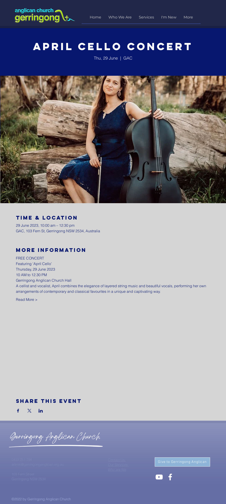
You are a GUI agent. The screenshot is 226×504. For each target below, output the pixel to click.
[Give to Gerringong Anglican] (182, 462)
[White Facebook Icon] (170, 477)
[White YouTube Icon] (159, 477)
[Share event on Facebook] (18, 411)
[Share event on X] (29, 411)
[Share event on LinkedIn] (41, 411)
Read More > (27, 299)
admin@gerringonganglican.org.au (38, 464)
